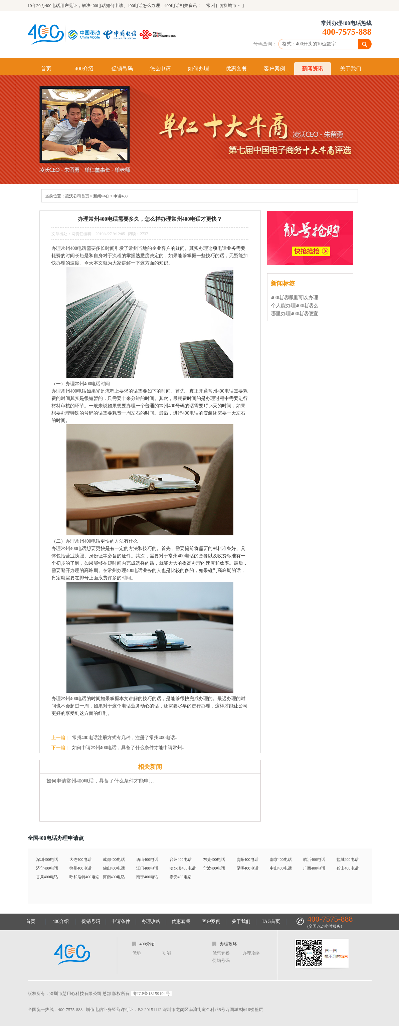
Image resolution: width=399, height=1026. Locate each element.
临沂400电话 (314, 859)
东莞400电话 (214, 859)
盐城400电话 (348, 859)
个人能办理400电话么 (295, 305)
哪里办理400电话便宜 (295, 313)
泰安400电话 (181, 877)
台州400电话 (181, 859)
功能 (166, 953)
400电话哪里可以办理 (295, 297)
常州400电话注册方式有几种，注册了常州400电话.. (124, 737)
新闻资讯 (312, 68)
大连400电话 (80, 859)
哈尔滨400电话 (183, 868)
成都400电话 (114, 859)
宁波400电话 (214, 868)
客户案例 (274, 68)
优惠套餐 (236, 68)
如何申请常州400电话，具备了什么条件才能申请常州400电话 (101, 781)
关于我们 (350, 68)
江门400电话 (147, 868)
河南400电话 (114, 877)
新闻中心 (101, 196)
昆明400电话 (247, 868)
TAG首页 (271, 921)
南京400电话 (281, 859)
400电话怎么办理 (144, 5)
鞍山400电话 (348, 868)
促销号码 (122, 68)
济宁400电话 (47, 868)
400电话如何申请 (106, 5)
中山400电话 (281, 868)
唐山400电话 (147, 859)
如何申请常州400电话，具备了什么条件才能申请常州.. (128, 747)
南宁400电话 (147, 877)
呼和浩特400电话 (84, 877)
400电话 (172, 5)
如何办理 (198, 68)
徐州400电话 (80, 868)
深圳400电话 (47, 859)
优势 (136, 953)
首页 (46, 68)
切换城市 (227, 5)
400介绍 (84, 68)
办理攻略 (151, 921)
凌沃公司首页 (77, 196)
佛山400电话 (114, 868)
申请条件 (121, 921)
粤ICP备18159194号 (151, 993)
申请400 (121, 196)
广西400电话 (314, 868)
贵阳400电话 (247, 859)
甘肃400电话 (47, 877)
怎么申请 (160, 68)
